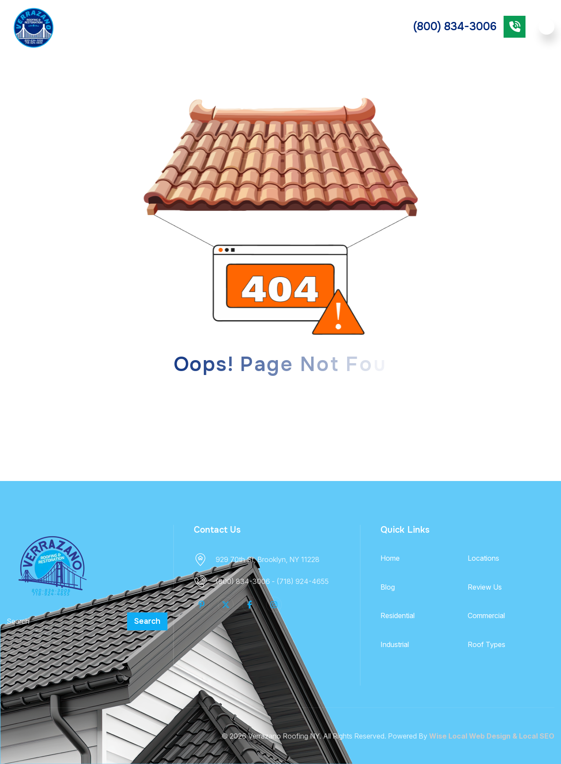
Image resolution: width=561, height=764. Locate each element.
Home (390, 558)
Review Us (485, 587)
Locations (483, 558)
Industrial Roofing (355, 26)
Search (147, 621)
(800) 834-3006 (455, 27)
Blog (387, 587)
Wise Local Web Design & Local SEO (491, 736)
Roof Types (186, 26)
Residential (254, 26)
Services (140, 26)
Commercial (306, 26)
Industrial (394, 644)
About (95, 26)
